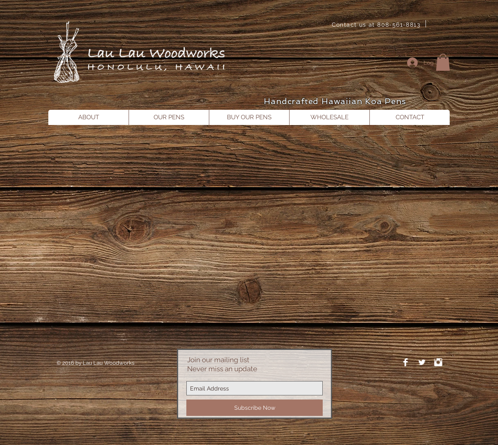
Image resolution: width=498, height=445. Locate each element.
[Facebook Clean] (405, 362)
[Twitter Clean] (422, 362)
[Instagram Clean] (438, 362)
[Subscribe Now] (254, 408)
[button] (443, 62)
